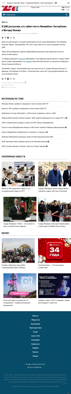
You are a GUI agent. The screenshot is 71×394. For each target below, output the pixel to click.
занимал (29, 61)
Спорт (35, 332)
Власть (4, 22)
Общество (35, 320)
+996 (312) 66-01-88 (38, 364)
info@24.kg (37, 367)
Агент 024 (35, 336)
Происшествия (35, 328)
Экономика (35, 324)
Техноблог (35, 340)
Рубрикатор (9, 14)
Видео (35, 356)
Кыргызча (35, 344)
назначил (22, 59)
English (35, 348)
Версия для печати (9, 87)
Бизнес (35, 352)
